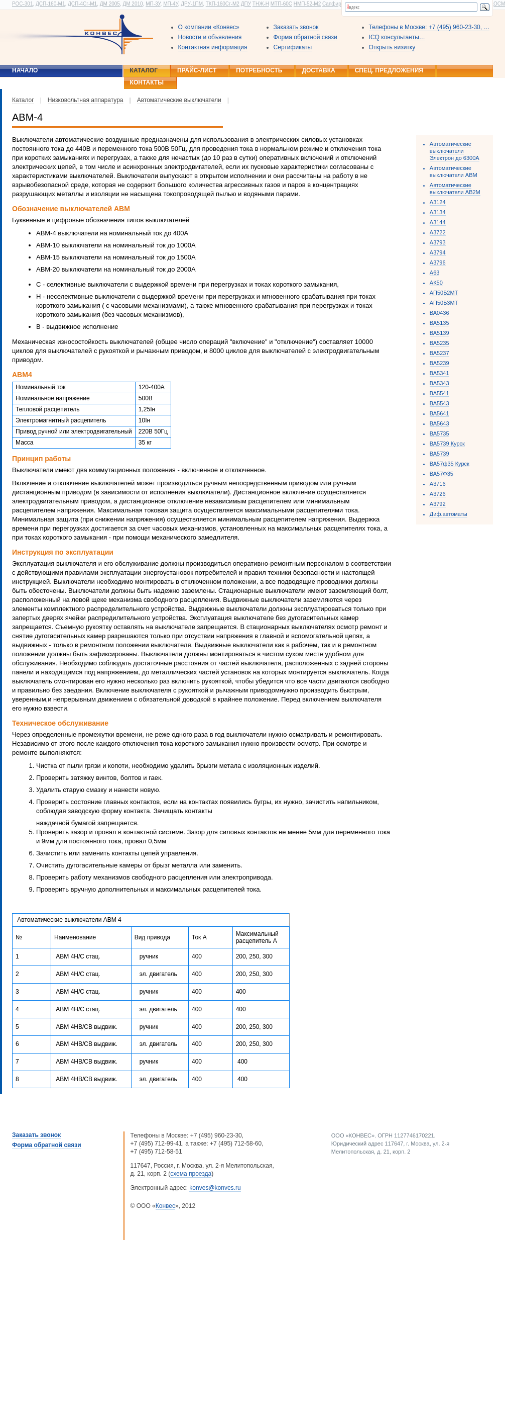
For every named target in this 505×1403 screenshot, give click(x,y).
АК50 (436, 283)
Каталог (144, 70)
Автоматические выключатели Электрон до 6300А (454, 151)
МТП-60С (281, 4)
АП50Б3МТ (444, 303)
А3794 (438, 252)
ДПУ (246, 4)
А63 (435, 273)
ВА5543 (439, 403)
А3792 (438, 504)
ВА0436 (439, 313)
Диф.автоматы (448, 514)
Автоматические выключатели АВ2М (455, 188)
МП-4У (170, 4)
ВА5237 (439, 353)
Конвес (165, 1205)
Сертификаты (293, 47)
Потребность (259, 70)
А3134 (438, 212)
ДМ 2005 (110, 4)
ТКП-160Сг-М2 (222, 4)
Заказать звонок (296, 27)
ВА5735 (439, 433)
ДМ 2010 (132, 4)
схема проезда (190, 1173)
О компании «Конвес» (208, 27)
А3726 (438, 494)
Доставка (318, 70)
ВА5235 (439, 343)
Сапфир (331, 4)
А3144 (438, 222)
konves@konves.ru (214, 1187)
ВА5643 (439, 423)
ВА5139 (439, 333)
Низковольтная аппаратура (85, 100)
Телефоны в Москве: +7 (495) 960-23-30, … (429, 27)
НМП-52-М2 (307, 4)
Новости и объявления (210, 37)
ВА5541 (439, 393)
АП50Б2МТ (444, 293)
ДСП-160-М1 (50, 4)
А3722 (438, 232)
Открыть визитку (392, 47)
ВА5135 (439, 323)
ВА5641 (439, 413)
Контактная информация (212, 47)
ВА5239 (439, 363)
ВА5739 (439, 454)
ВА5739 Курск (447, 444)
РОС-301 (22, 4)
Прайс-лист (196, 70)
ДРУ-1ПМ (192, 4)
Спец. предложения (389, 70)
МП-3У (153, 4)
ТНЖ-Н (260, 4)
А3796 (438, 262)
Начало (25, 70)
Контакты (147, 82)
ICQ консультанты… (397, 37)
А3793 (438, 242)
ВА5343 (439, 383)
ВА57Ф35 (441, 474)
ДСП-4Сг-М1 (82, 4)
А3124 (438, 202)
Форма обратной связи (305, 37)
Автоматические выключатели (179, 100)
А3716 (438, 484)
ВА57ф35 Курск (449, 464)
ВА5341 (439, 373)
